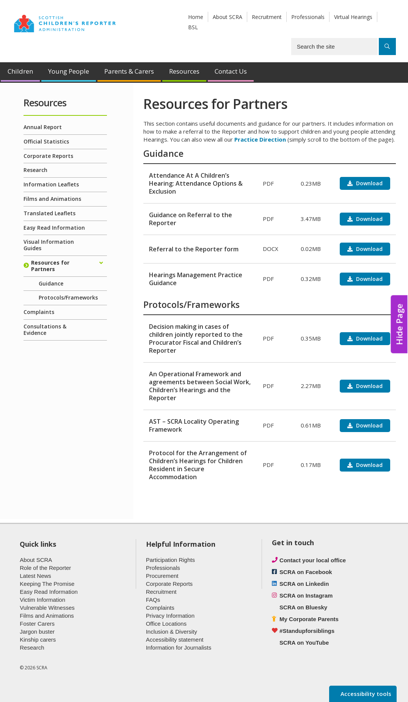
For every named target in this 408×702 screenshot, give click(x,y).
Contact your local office (312, 560)
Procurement (162, 576)
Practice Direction (260, 139)
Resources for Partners (50, 266)
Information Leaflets (51, 184)
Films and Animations (52, 198)
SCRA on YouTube (304, 642)
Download (369, 183)
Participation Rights (170, 560)
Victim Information (42, 599)
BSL (193, 27)
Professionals (308, 17)
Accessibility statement (175, 639)
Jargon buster (37, 631)
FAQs (153, 599)
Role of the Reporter (45, 568)
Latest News (35, 576)
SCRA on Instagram (306, 595)
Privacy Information (170, 615)
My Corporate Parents (309, 619)
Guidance (51, 283)
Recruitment (267, 17)
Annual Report (43, 127)
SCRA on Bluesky (303, 607)
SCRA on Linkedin (304, 584)
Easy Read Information (54, 227)
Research (35, 170)
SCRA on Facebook (305, 572)
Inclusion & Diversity (171, 631)
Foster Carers (37, 623)
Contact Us (231, 71)
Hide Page (399, 324)
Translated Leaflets (49, 213)
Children (20, 71)
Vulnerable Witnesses (47, 607)
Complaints (39, 312)
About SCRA (227, 17)
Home (195, 17)
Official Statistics (46, 141)
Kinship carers (38, 639)
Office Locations (166, 623)
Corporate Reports (48, 155)
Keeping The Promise (47, 584)
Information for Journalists (179, 647)
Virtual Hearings (353, 17)
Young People (68, 71)
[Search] (387, 46)
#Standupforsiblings (306, 631)
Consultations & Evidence (45, 329)
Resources (184, 71)
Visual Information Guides (49, 245)
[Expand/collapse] (101, 263)
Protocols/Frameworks (68, 297)
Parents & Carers (129, 71)
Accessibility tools (365, 693)
